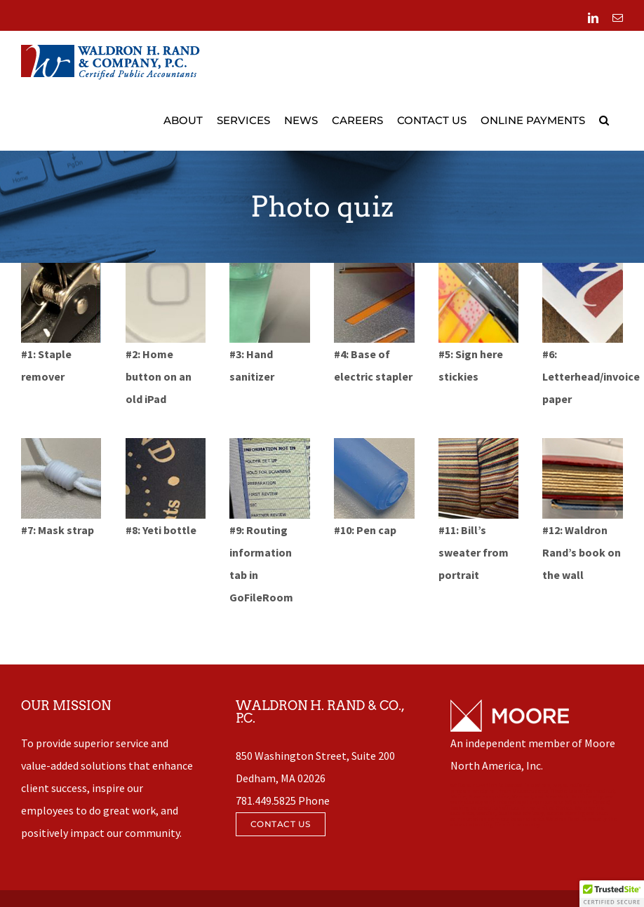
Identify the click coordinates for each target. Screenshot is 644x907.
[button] (604, 120)
